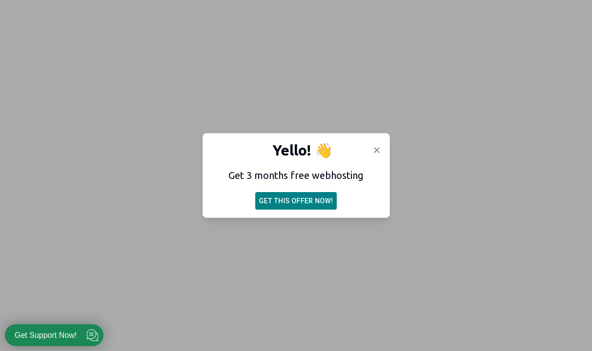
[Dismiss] (377, 150)
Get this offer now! (296, 201)
